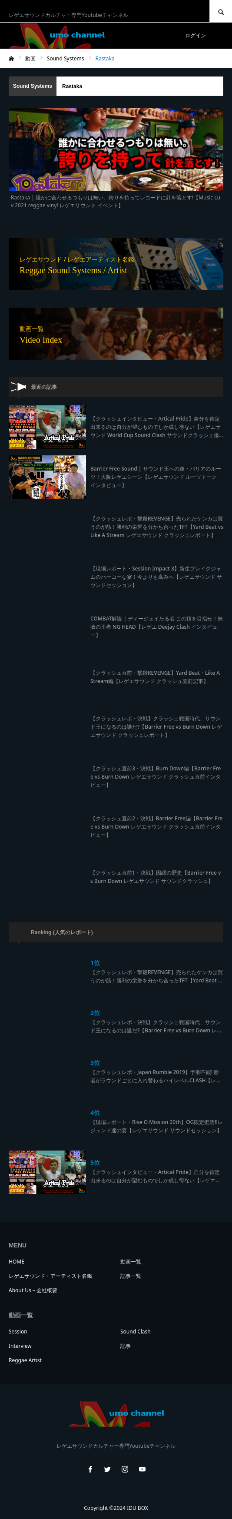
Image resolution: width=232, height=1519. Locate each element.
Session (18, 1331)
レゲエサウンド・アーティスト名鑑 (50, 1276)
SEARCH (220, 11)
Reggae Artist (25, 1360)
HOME (16, 1261)
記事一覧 (130, 1276)
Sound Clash (135, 1331)
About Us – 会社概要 (33, 1290)
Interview (20, 1346)
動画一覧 (130, 1261)
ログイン (195, 35)
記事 (125, 1346)
